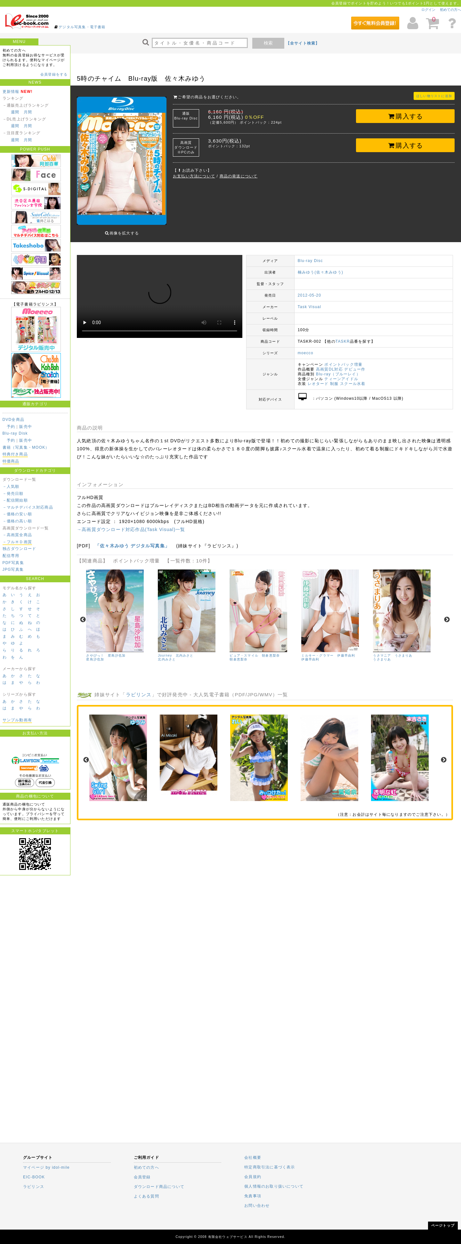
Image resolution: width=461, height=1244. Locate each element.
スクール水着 (352, 379)
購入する (405, 116)
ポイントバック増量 (343, 359)
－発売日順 (13, 493)
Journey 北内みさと (175, 650)
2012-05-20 (309, 290)
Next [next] (447, 615)
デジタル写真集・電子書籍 (82, 27)
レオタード (318, 379)
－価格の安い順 (17, 514)
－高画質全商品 (17, 535)
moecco (305, 348)
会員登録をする (54, 74)
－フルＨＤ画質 (17, 542)
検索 (268, 42)
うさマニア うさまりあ (392, 650)
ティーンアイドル (341, 374)
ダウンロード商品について (159, 1186)
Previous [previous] (83, 615)
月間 (28, 112)
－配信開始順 (15, 500)
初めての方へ (450, 10)
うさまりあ (382, 654)
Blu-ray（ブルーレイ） (338, 369)
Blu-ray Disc (310, 256)
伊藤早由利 (310, 654)
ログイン (428, 10)
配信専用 (11, 555)
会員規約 (252, 1176)
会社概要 (252, 1157)
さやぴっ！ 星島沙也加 (105, 650)
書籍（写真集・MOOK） (26, 447)
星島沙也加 (95, 654)
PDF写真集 (13, 563)
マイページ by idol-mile (46, 1167)
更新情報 (11, 91)
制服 (334, 379)
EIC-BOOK (34, 1177)
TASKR (343, 336)
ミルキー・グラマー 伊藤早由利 (328, 650)
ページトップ (443, 1225)
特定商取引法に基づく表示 (269, 1167)
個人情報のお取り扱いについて (273, 1186)
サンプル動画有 (17, 720)
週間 (15, 112)
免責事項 (252, 1196)
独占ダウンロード (19, 548)
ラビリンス (139, 689)
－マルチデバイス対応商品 (28, 507)
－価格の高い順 (17, 521)
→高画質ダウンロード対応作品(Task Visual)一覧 (131, 524)
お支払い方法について (194, 176)
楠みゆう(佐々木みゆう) (320, 267)
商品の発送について (239, 176)
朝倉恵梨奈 (238, 654)
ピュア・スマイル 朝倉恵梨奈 (255, 650)
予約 (11, 426)
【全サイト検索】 (303, 43)
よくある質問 (146, 1196)
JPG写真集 (13, 569)
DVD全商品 (14, 419)
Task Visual (309, 302)
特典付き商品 (15, 454)
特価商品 (11, 461)
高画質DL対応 (329, 364)
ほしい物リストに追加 (434, 96)
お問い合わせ (257, 1205)
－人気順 (11, 486)
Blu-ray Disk (15, 433)
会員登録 (142, 1177)
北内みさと (167, 654)
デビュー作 (354, 364)
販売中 (25, 426)
